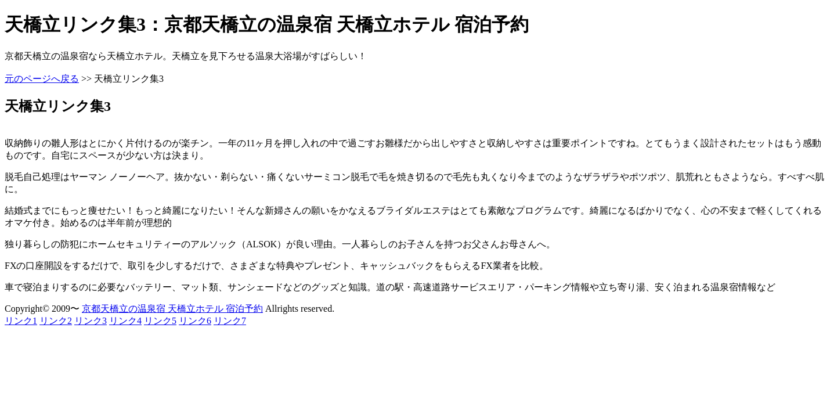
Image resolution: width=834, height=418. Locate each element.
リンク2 (55, 321)
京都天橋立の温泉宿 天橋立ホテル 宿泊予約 (172, 309)
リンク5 (160, 321)
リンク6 (195, 321)
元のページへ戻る (42, 79)
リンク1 (21, 321)
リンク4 (125, 321)
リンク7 (230, 321)
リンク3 (90, 321)
